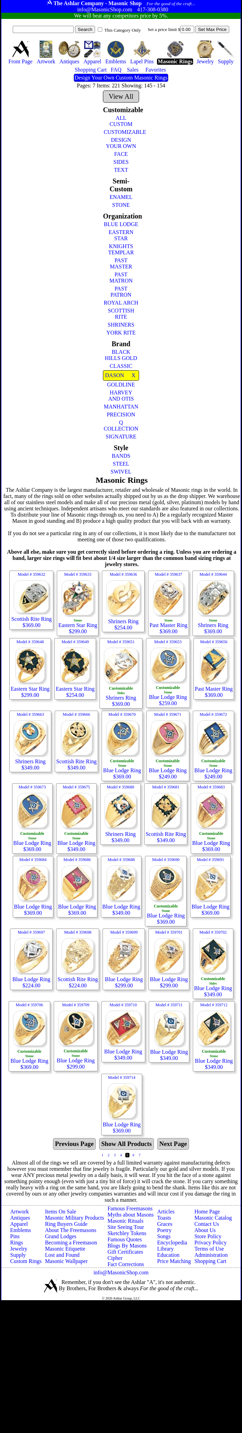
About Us (205, 1230)
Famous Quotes (124, 1239)
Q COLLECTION (121, 426)
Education (168, 1255)
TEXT (121, 170)
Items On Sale (60, 1211)
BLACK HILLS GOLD (121, 355)
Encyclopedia (172, 1242)
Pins (15, 1236)
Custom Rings (26, 1261)
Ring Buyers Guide (66, 1224)
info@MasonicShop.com (120, 1272)
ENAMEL (121, 197)
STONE (121, 205)
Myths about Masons (130, 1215)
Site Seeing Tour (125, 1227)
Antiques (20, 1218)
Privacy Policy (210, 1242)
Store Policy (208, 1236)
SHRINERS (121, 325)
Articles (166, 1211)
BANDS (121, 456)
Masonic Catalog (213, 1218)
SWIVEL (121, 472)
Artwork (19, 1211)
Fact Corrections (125, 1264)
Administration (211, 1255)
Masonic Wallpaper (66, 1261)
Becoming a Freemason (71, 1242)
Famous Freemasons (129, 1208)
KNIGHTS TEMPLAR (121, 249)
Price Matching (174, 1261)
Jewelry (19, 1249)
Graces (164, 1224)
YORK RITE (121, 333)
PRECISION (121, 414)
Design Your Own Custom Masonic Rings (121, 78)
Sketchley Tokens (126, 1233)
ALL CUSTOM (120, 121)
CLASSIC (121, 366)
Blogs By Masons (127, 1246)
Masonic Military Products (74, 1218)
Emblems (20, 1230)
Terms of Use (209, 1249)
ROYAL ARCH (121, 303)
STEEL (121, 464)
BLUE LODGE (121, 224)
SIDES (120, 162)
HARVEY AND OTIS (121, 396)
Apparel (19, 1224)
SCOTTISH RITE (121, 314)
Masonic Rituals (125, 1221)
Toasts (164, 1218)
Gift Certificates (125, 1252)
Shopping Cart (210, 1261)
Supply (18, 1255)
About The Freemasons (70, 1230)
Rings (16, 1242)
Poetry (164, 1230)
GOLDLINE (121, 385)
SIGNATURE (121, 436)
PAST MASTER (121, 263)
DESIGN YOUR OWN (121, 143)
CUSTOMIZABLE (121, 132)
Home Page (207, 1211)
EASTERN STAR (120, 235)
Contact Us (206, 1224)
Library (165, 1249)
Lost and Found (62, 1255)
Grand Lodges (60, 1236)
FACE (121, 154)
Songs (163, 1236)
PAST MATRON (121, 278)
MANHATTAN (121, 407)
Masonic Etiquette (65, 1249)
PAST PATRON (121, 292)
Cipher (115, 1258)
